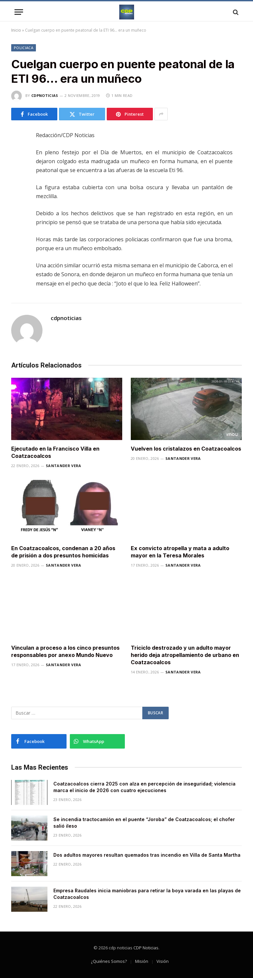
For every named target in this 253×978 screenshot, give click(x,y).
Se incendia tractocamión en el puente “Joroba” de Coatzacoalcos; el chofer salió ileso (144, 822)
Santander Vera (63, 465)
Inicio (16, 30)
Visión (162, 961)
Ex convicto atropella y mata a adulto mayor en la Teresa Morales (180, 552)
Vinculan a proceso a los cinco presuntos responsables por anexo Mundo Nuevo (65, 651)
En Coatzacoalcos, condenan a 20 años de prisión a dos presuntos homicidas (63, 552)
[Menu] (18, 12)
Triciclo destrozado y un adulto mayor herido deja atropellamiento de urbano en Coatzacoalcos (185, 655)
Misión (141, 961)
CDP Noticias (145, 948)
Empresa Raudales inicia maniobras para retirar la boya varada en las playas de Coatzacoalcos (147, 894)
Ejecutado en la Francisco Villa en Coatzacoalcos (55, 452)
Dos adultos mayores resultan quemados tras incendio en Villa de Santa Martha (146, 855)
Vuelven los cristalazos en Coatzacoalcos (186, 448)
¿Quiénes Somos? (109, 961)
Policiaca (23, 47)
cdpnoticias (44, 95)
